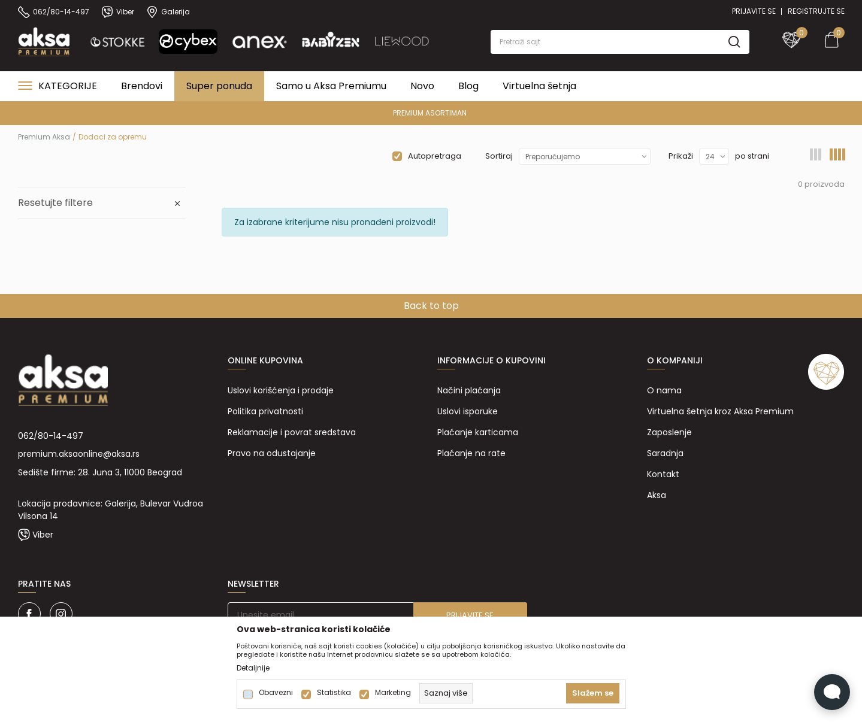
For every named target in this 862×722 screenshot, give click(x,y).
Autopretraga (434, 156)
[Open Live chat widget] (832, 692)
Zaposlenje (669, 432)
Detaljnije (253, 668)
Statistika (334, 692)
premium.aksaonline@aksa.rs (79, 454)
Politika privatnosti (265, 411)
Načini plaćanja (469, 390)
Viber (42, 535)
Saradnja (665, 453)
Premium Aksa (44, 137)
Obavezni (276, 692)
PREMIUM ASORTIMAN (430, 113)
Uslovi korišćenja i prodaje (281, 390)
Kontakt (663, 474)
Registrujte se (816, 11)
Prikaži (681, 156)
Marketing (393, 692)
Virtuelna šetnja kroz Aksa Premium (720, 411)
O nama (664, 390)
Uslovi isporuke (467, 411)
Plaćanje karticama (477, 432)
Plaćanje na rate (471, 453)
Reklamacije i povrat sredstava (292, 432)
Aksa (656, 495)
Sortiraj (499, 156)
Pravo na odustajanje (272, 453)
